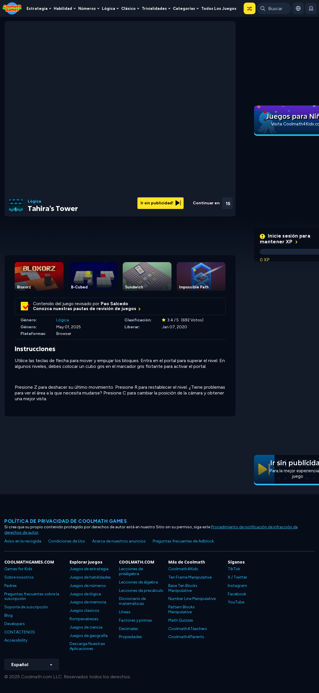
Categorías (184, 8)
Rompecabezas (84, 618)
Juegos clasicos (84, 610)
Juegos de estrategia (89, 568)
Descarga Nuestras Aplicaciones (87, 646)
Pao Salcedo (114, 303)
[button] (249, 8)
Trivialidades (154, 8)
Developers (14, 623)
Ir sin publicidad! (161, 203)
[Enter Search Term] (274, 8)
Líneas (124, 611)
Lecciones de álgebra (138, 582)
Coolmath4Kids (183, 568)
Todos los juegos (218, 8)
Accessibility (15, 640)
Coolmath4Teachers (187, 628)
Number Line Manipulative (192, 598)
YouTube (236, 602)
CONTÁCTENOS (19, 632)
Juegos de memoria (88, 602)
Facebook (237, 594)
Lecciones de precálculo (141, 590)
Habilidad (63, 8)
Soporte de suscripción (26, 607)
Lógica (108, 8)
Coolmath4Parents (186, 636)
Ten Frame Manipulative (190, 577)
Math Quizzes (180, 620)
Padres (10, 585)
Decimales (128, 628)
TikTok (234, 568)
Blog (8, 615)
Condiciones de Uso (66, 541)
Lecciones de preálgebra (131, 571)
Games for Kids (18, 568)
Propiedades (130, 636)
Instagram (237, 585)
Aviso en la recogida (22, 541)
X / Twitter (237, 577)
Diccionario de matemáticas (132, 601)
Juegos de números (88, 585)
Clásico (128, 8)
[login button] (311, 8)
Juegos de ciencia (86, 627)
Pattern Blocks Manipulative (181, 609)
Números (87, 8)
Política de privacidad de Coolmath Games (65, 521)
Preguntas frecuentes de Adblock (183, 541)
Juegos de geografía (89, 635)
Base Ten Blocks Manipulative (182, 588)
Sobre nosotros (19, 577)
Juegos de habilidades (90, 577)
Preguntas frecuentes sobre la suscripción (31, 596)
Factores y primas (135, 620)
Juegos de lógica (85, 594)
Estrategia (37, 8)
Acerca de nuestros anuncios (119, 541)
